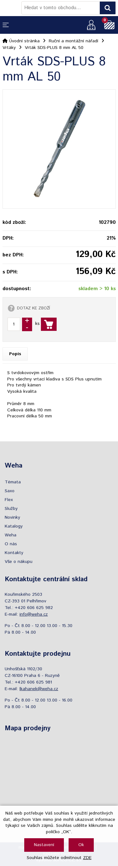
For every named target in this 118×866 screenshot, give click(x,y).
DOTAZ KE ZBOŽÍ (33, 308)
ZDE (87, 858)
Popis (15, 354)
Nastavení (44, 845)
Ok (81, 845)
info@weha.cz (34, 614)
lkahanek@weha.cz (39, 689)
